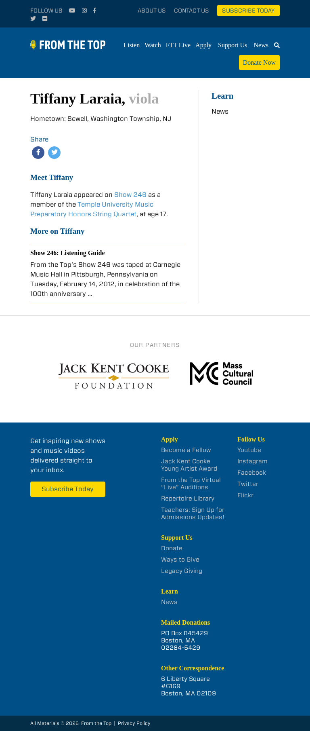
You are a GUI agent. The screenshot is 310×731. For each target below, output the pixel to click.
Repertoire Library (187, 498)
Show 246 (130, 195)
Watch (153, 45)
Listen (132, 45)
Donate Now (259, 62)
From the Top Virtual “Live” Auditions (191, 483)
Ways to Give (180, 559)
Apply (203, 45)
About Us (152, 10)
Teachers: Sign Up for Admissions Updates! (192, 513)
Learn (222, 95)
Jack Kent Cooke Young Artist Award (189, 465)
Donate (171, 548)
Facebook (251, 472)
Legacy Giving (181, 571)
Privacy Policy (134, 723)
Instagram (252, 461)
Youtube (249, 450)
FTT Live (178, 45)
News (261, 45)
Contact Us (191, 10)
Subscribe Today (248, 10)
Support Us (232, 45)
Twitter (247, 484)
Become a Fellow (186, 450)
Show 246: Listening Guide (67, 252)
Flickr (245, 495)
